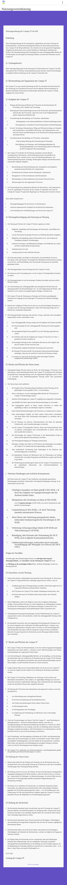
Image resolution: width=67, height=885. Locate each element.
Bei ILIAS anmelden (33, 864)
